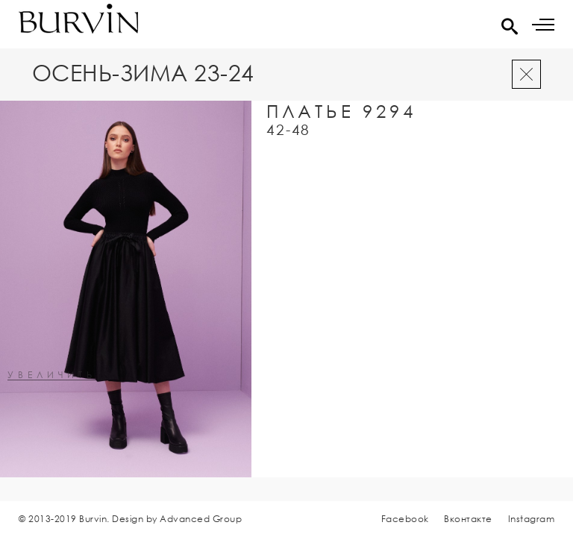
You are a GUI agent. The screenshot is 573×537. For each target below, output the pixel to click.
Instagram (531, 518)
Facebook (405, 518)
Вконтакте (468, 518)
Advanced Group (201, 518)
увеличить (51, 375)
